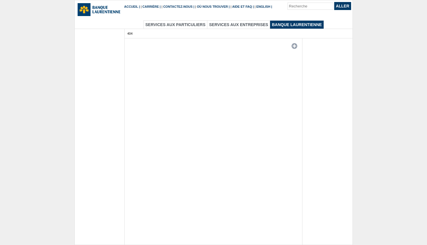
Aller (342, 6)
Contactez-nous (177, 6)
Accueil (131, 6)
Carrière (150, 6)
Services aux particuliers (175, 24)
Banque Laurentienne (297, 24)
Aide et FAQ (242, 6)
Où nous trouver (212, 6)
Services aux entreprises (238, 24)
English (263, 6)
